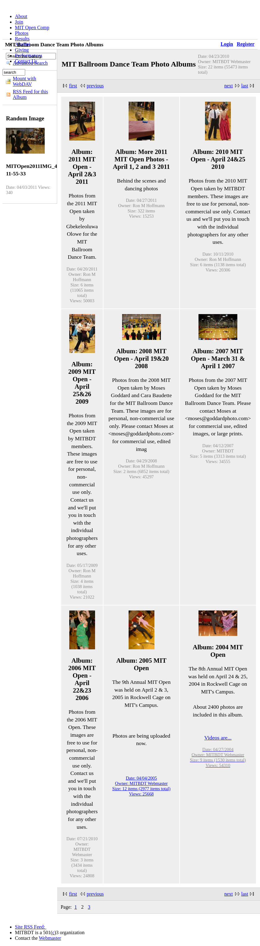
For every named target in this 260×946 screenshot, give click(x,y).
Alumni (22, 44)
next (228, 85)
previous (95, 85)
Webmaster (50, 938)
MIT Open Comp (32, 27)
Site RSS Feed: (30, 927)
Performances (28, 55)
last (244, 85)
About (21, 16)
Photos (22, 33)
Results (22, 38)
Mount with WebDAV (24, 81)
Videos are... (218, 738)
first (73, 85)
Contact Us (26, 61)
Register (245, 44)
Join (19, 22)
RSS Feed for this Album (30, 94)
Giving (22, 50)
